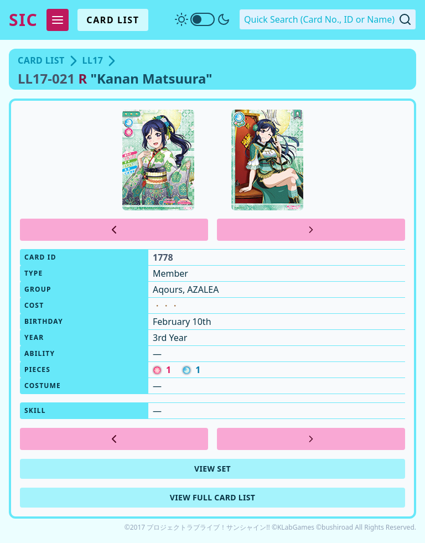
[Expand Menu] (57, 20)
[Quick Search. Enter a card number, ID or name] (327, 19)
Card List (112, 20)
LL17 (92, 60)
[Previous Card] (114, 230)
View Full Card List (213, 497)
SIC (23, 20)
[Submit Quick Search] (405, 19)
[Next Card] (311, 230)
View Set (212, 468)
